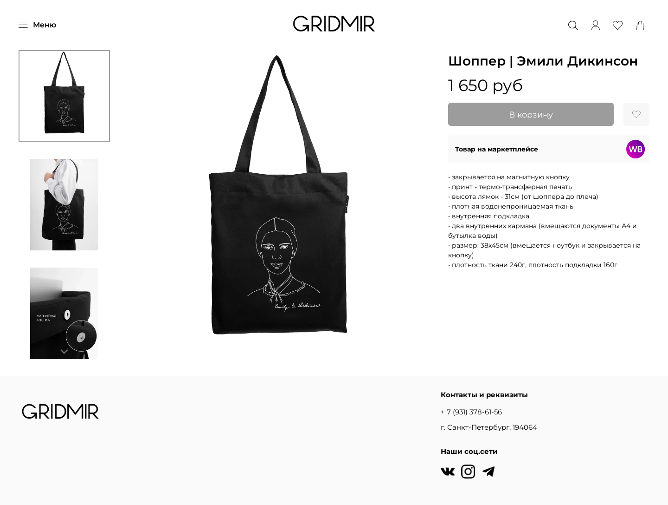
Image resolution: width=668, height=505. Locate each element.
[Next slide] (64, 351)
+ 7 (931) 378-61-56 (471, 411)
